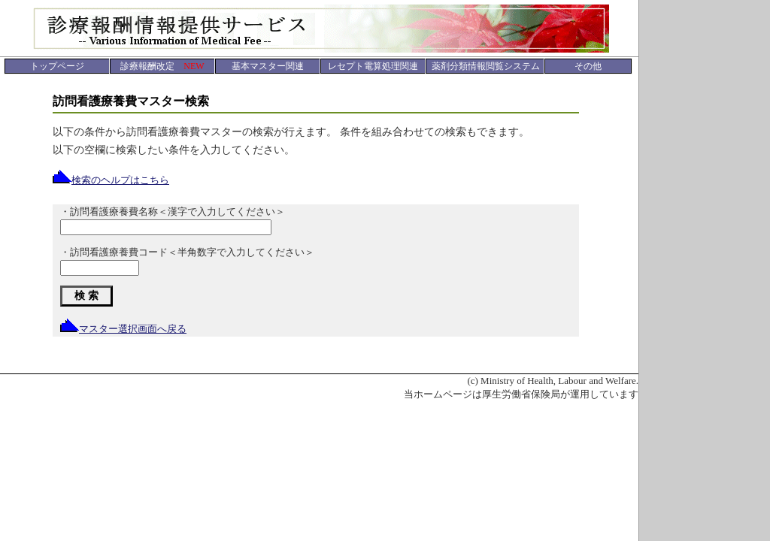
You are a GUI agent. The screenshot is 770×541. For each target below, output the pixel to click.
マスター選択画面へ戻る (123, 328)
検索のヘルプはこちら (111, 180)
